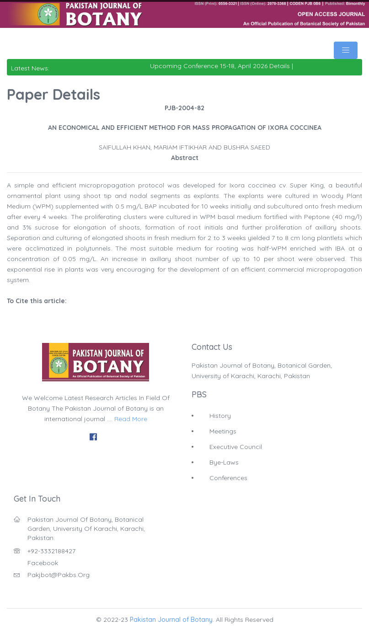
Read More (130, 419)
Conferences (228, 478)
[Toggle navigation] (346, 50)
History (220, 416)
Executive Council (235, 447)
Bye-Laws (224, 462)
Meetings (222, 431)
